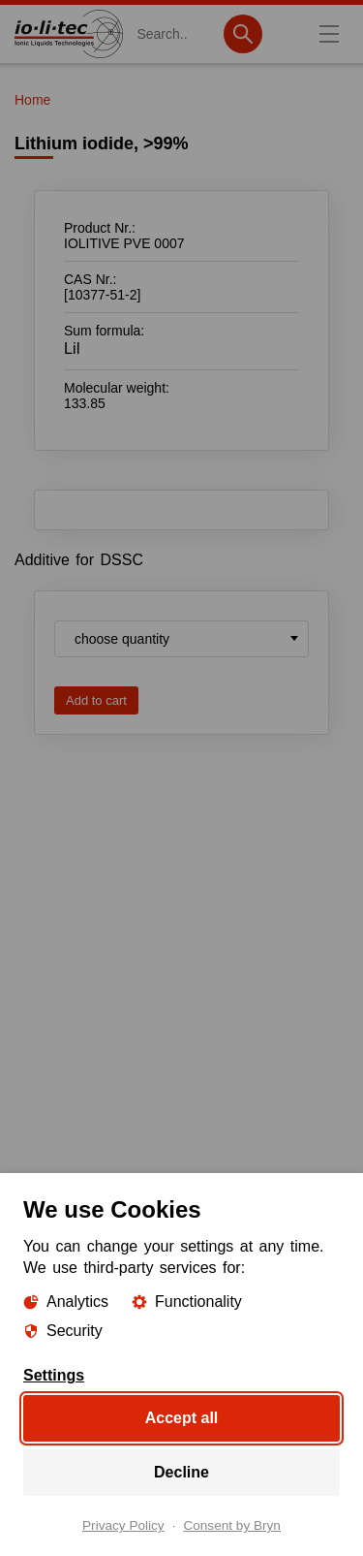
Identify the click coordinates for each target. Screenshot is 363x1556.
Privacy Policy (123, 1526)
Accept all (182, 1418)
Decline (181, 1472)
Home (32, 100)
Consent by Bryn (232, 1526)
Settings (53, 1375)
